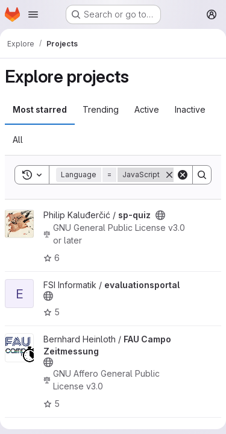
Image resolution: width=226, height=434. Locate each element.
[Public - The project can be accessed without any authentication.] (160, 215)
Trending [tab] (101, 109)
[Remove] (169, 175)
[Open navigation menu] (33, 14)
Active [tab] (146, 109)
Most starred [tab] (40, 109)
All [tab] (18, 139)
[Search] (202, 174)
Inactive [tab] (190, 109)
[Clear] (182, 175)
